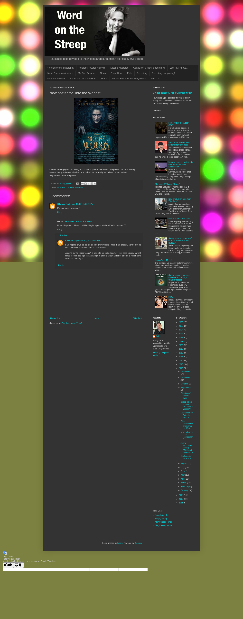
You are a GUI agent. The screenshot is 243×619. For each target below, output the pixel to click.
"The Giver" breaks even (185, 395)
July (183, 467)
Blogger (138, 543)
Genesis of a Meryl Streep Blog (149, 67)
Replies (63, 235)
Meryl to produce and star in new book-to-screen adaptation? (180, 164)
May (183, 475)
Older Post (137, 318)
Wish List (155, 78)
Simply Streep (161, 519)
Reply (59, 212)
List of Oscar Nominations (60, 73)
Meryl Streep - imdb (163, 522)
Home (96, 318)
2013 (181, 495)
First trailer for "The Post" (179, 219)
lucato (120, 543)
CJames (61, 204)
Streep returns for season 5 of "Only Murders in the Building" (180, 240)
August (184, 463)
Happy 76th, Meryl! (163, 260)
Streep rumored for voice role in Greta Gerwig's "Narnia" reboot (179, 277)
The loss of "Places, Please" (167, 184)
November (185, 377)
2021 (181, 341)
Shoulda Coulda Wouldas (83, 78)
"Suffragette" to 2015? (185, 457)
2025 (170, 297)
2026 (181, 322)
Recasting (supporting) (163, 73)
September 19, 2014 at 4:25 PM (87, 241)
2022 (181, 337)
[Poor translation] (18, 565)
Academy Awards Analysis (92, 67)
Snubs (104, 78)
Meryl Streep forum (163, 525)
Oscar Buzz (116, 73)
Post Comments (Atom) (71, 323)
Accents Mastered (119, 67)
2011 (181, 503)
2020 (181, 345)
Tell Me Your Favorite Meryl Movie (129, 78)
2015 (181, 364)
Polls (129, 73)
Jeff (157, 336)
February (185, 486)
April (183, 479)
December (185, 371)
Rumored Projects (56, 78)
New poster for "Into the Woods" (186, 415)
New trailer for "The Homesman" (186, 435)
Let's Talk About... (179, 67)
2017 (181, 356)
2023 (181, 334)
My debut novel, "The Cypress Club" (172, 92)
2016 (181, 360)
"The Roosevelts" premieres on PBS (186, 424)
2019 (181, 349)
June (183, 471)
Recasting (142, 73)
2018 (181, 353)
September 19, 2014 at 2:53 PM (78, 221)
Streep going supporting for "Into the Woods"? (186, 405)
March (184, 483)
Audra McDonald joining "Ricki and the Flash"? (186, 448)
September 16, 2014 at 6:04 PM (79, 204)
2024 (181, 330)
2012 (181, 499)
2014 (181, 368)
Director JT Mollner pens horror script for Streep (179, 143)
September (186, 388)
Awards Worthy (161, 515)
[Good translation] (8, 565)
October (184, 384)
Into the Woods (63, 187)
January (184, 490)
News (103, 73)
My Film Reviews (86, 73)
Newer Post (55, 318)
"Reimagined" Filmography (60, 67)
